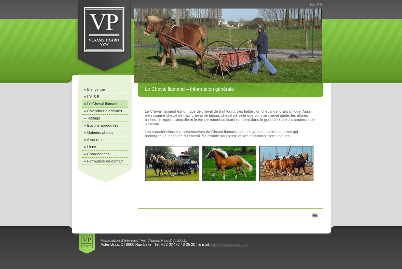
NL (312, 4)
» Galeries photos (98, 132)
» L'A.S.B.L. (94, 97)
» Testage (92, 118)
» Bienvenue (94, 89)
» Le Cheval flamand (101, 104)
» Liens (90, 147)
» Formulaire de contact (104, 161)
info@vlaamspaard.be (229, 244)
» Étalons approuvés (101, 125)
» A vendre (93, 140)
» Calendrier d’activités (103, 111)
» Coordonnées (97, 154)
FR (319, 4)
